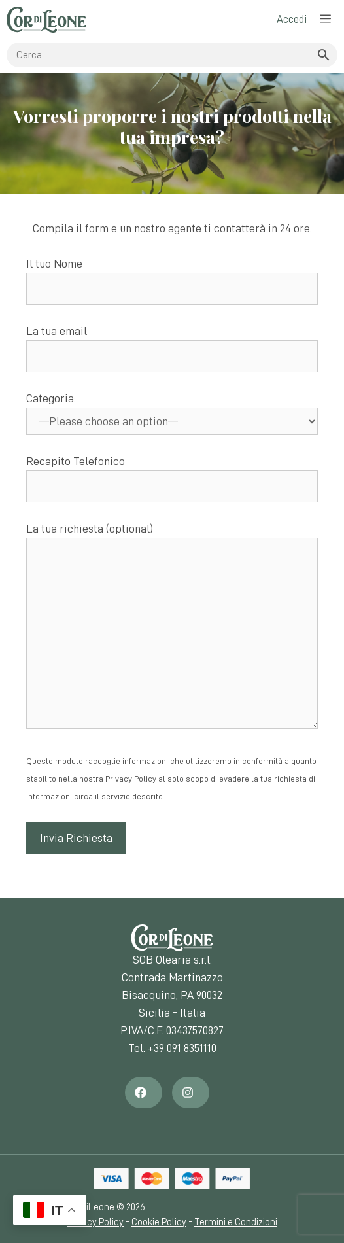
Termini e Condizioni (235, 1222)
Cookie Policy (158, 1222)
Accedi (292, 19)
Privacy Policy (95, 1222)
